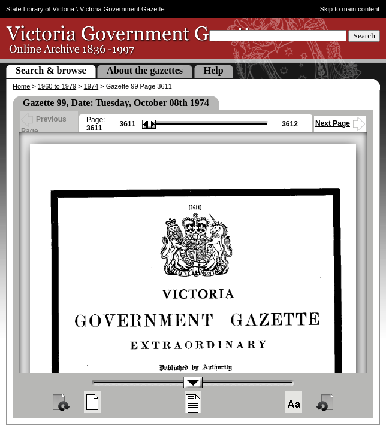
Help (214, 70)
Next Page (340, 123)
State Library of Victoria (40, 9)
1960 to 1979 (57, 86)
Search (364, 35)
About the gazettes (145, 70)
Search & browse (51, 70)
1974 (91, 86)
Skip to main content (350, 9)
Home (21, 86)
